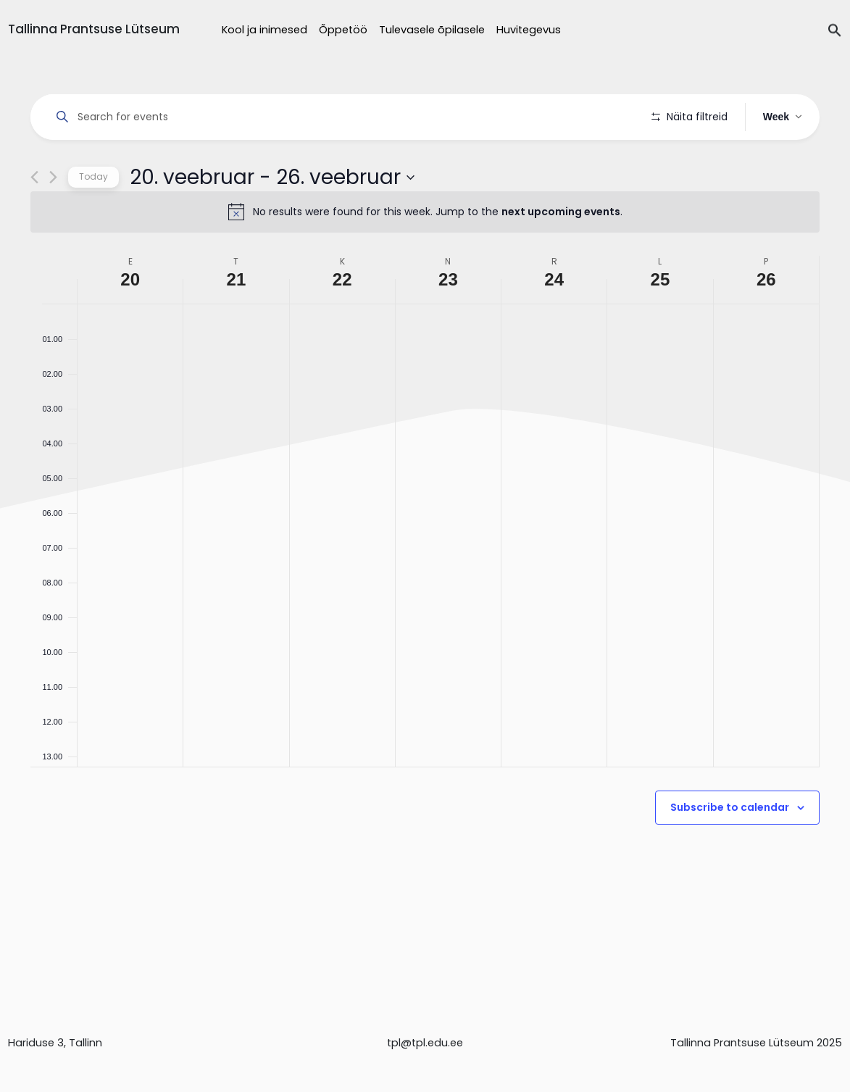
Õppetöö (343, 29)
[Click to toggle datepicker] (272, 218)
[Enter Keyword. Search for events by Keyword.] (343, 117)
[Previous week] (34, 218)
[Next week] (53, 218)
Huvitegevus (528, 29)
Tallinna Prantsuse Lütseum (94, 29)
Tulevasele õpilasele (432, 29)
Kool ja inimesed (264, 29)
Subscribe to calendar (729, 848)
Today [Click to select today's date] (93, 218)
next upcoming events (560, 253)
